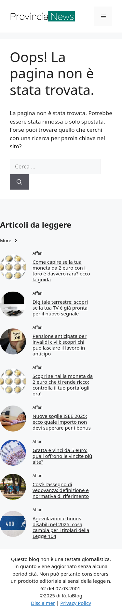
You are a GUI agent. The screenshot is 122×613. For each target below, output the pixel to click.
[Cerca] (19, 182)
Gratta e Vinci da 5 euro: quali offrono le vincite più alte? (62, 456)
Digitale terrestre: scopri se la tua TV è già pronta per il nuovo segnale (60, 308)
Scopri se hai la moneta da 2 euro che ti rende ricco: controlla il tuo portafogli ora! (63, 385)
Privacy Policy (75, 603)
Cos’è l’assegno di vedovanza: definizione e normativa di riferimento (61, 490)
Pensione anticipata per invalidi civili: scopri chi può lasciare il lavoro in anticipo (60, 345)
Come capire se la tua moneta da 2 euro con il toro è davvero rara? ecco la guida (61, 271)
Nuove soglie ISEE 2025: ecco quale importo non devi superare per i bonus (62, 422)
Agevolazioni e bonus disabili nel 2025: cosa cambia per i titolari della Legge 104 (61, 527)
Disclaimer (43, 603)
